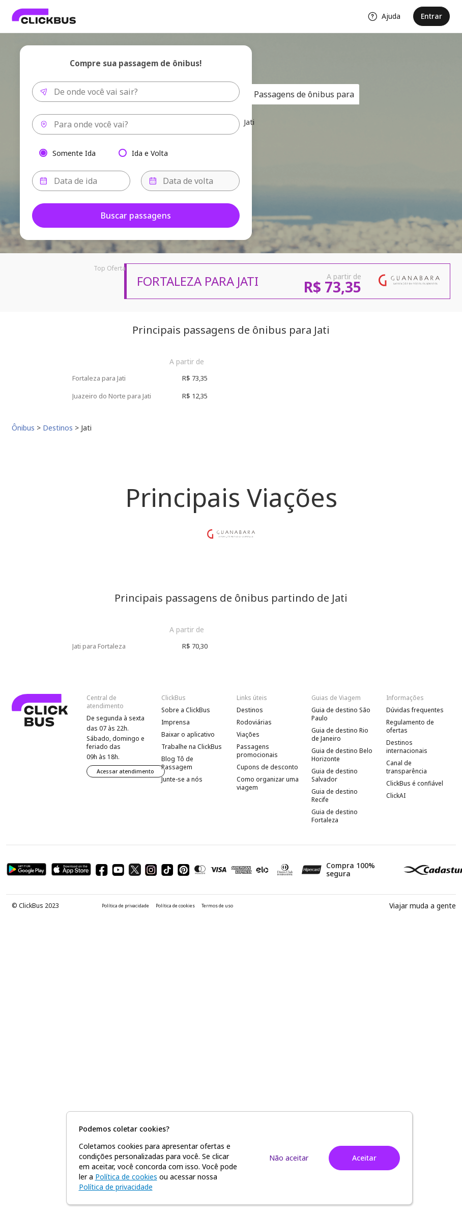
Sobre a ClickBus (185, 710)
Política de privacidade (125, 906)
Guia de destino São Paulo (340, 714)
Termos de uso (217, 906)
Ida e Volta (150, 152)
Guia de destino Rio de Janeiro (339, 734)
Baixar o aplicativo (188, 734)
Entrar (431, 16)
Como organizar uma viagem (268, 783)
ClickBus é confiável (414, 783)
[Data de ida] (81, 181)
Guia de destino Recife (334, 795)
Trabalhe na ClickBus (191, 746)
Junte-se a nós (182, 779)
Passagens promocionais (257, 750)
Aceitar (364, 1158)
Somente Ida (74, 152)
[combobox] (136, 92)
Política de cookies (175, 906)
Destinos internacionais (406, 746)
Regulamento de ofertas (410, 726)
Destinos (250, 710)
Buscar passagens (136, 215)
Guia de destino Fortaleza (334, 816)
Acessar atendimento (125, 771)
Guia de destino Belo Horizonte (341, 754)
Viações (248, 734)
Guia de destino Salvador (334, 775)
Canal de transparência (406, 767)
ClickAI (396, 795)
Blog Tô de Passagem (177, 763)
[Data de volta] (190, 181)
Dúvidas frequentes (415, 710)
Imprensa (175, 722)
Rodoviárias (254, 722)
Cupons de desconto (267, 767)
